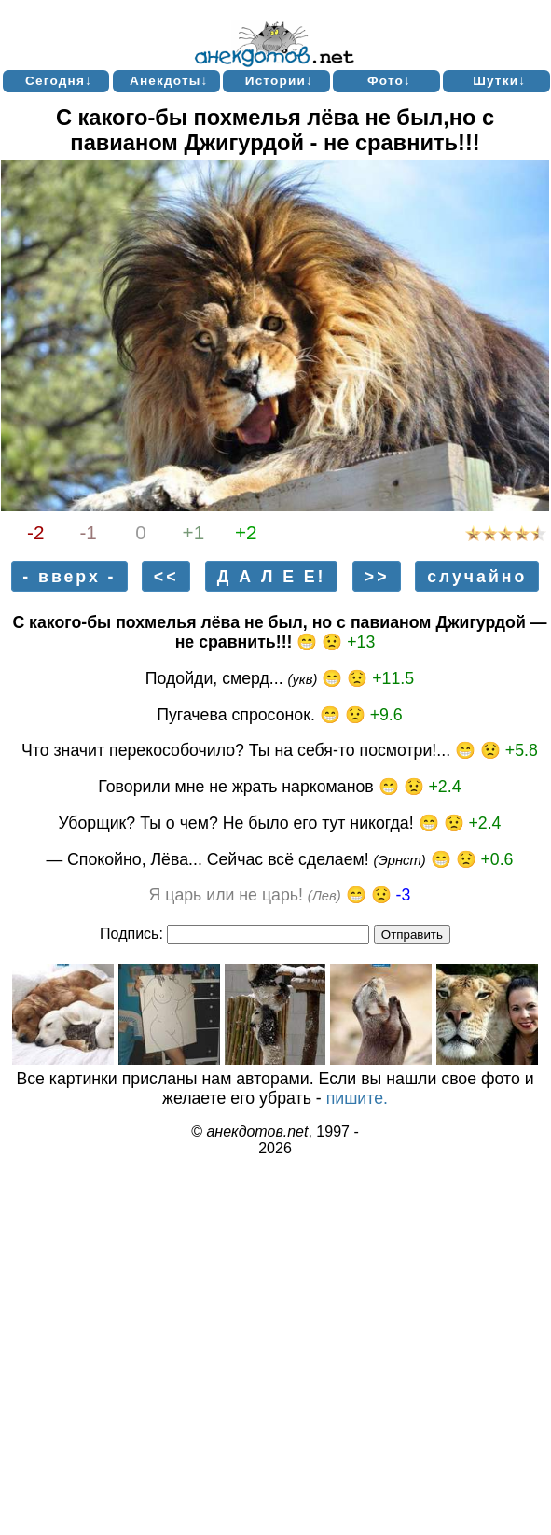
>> (377, 575)
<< (166, 575)
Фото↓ (389, 81)
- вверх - (69, 575)
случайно (477, 575)
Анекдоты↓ (169, 81)
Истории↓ (279, 81)
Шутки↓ (499, 81)
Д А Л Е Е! (271, 575)
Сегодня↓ (58, 81)
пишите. (357, 1098)
